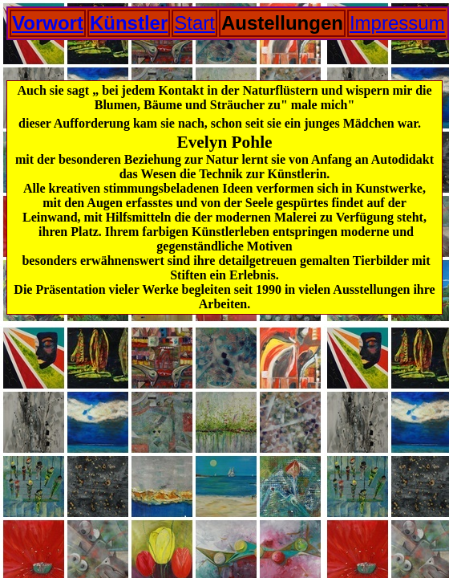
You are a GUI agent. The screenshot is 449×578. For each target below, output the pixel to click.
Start (194, 23)
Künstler (129, 23)
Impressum (397, 23)
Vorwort (47, 23)
